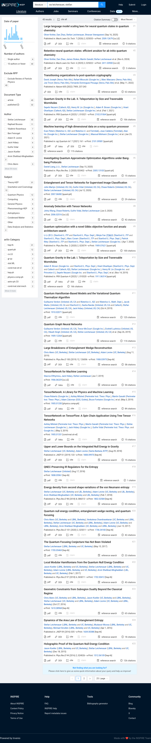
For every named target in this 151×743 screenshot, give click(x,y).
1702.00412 (99, 577)
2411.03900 (107, 63)
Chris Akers (49, 352)
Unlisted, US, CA (64, 187)
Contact (132, 718)
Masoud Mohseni (99, 134)
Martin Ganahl (86, 59)
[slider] (5, 42)
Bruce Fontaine (96, 399)
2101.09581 (97, 141)
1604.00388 (88, 632)
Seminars (73, 11)
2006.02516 (56, 214)
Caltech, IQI (64, 107)
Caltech (51, 269)
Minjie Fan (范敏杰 (104, 235)
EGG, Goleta (82, 399)
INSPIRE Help (51, 708)
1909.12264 (56, 336)
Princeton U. (49, 272)
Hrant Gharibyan (104, 266)
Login (143, 5)
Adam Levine (107, 352)
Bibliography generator (97, 703)
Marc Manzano (108, 79)
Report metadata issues (55, 713)
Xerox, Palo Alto (65, 79)
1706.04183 (100, 530)
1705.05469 (56, 550)
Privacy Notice (16, 713)
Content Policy (17, 708)
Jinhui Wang (49, 211)
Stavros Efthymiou (52, 376)
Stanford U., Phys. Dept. (84, 235)
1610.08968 (56, 608)
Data (112, 11)
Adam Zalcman (68, 399)
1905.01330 (56, 403)
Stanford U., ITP (61, 235)
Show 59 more (11, 169)
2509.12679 (107, 38)
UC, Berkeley (61, 352)
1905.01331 (56, 434)
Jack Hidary (78, 308)
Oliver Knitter (50, 35)
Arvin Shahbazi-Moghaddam (57, 495)
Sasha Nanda (88, 305)
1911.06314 (100, 276)
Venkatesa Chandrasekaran (99, 519)
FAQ (46, 703)
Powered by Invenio (10, 738)
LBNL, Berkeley (78, 519)
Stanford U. (75, 305)
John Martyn (49, 187)
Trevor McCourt (85, 329)
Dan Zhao (61, 35)
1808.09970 (88, 455)
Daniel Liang (49, 167)
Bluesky (132, 708)
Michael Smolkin (60, 628)
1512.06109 (99, 655)
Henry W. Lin (77, 107)
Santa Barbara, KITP (98, 451)
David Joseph (50, 79)
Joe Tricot (48, 83)
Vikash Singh (54, 332)
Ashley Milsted (77, 396)
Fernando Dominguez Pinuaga (84, 83)
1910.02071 (56, 312)
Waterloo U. (80, 131)
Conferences (94, 11)
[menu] (128, 4)
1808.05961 (56, 475)
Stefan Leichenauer (75, 35)
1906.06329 (56, 380)
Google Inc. (95, 79)
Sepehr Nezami (51, 107)
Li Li (58, 167)
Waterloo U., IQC (63, 131)
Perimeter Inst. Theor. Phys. (98, 396)
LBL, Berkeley (85, 492)
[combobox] (73, 5)
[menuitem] (121, 4)
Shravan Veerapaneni (94, 35)
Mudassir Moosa (102, 625)
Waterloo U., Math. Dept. (111, 302)
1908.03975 (101, 359)
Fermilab (94, 131)
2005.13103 (98, 170)
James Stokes (72, 59)
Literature (21, 11)
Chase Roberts (108, 187)
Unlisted (66, 471)
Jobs (56, 11)
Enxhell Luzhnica (113, 329)
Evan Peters (49, 131)
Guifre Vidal (78, 187)
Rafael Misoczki (81, 79)
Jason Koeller (50, 567)
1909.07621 (100, 245)
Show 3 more (10, 291)
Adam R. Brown (103, 107)
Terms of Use (16, 718)
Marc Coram (72, 238)
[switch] (114, 19)
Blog (130, 703)
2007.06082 (56, 194)
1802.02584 (99, 499)
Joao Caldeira (106, 131)
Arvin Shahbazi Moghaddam (72, 526)
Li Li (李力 (48, 235)
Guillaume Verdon (52, 302)
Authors (40, 11)
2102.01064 (100, 114)
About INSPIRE (17, 703)
